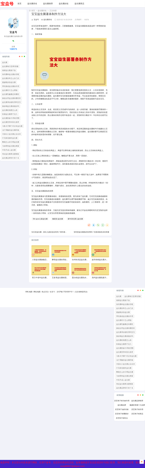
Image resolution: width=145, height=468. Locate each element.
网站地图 (37, 294)
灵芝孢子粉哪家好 (122, 416)
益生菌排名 (32, 3)
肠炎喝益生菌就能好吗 (10, 106)
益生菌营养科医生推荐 (10, 122)
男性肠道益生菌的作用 (10, 86)
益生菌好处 (64, 3)
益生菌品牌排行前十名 (10, 158)
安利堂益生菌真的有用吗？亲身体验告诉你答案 (91, 234)
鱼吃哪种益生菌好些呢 (10, 74)
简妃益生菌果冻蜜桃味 (10, 154)
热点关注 (45, 294)
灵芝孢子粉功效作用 (121, 403)
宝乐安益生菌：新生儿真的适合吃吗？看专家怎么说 (50, 234)
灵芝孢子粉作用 (137, 412)
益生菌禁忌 (79, 3)
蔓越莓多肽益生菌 (9, 82)
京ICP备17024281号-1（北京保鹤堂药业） (73, 294)
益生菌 (4, 62)
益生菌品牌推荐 (137, 403)
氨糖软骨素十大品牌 (137, 407)
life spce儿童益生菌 (40, 221)
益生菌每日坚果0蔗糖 (10, 66)
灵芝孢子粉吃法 (122, 420)
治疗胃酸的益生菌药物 (10, 130)
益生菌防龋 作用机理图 (10, 118)
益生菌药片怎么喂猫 (9, 90)
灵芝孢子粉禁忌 (137, 416)
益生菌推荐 (48, 3)
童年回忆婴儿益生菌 (75, 221)
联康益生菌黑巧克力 (9, 114)
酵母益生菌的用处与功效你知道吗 (65, 262)
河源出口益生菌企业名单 (11, 134)
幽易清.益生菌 (57, 221)
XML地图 (28, 294)
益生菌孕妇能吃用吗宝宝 (11, 102)
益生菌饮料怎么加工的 (10, 78)
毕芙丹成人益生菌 (9, 150)
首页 (19, 3)
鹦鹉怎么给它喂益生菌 (10, 142)
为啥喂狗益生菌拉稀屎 (10, 146)
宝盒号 (35, 22)
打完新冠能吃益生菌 (9, 138)
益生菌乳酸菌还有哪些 (10, 94)
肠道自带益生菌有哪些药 (11, 98)
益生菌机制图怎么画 (9, 110)
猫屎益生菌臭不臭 (9, 70)
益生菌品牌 (122, 407)
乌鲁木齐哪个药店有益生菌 (12, 126)
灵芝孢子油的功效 (122, 412)
